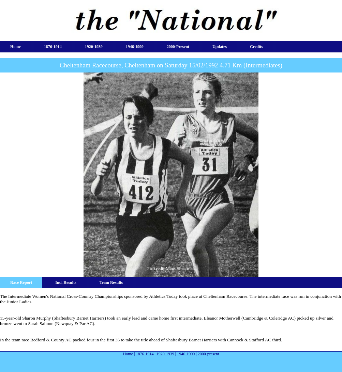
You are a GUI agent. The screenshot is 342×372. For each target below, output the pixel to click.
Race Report (21, 282)
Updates (219, 46)
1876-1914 (53, 46)
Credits (256, 46)
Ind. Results (65, 282)
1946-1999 (135, 46)
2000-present (178, 46)
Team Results (111, 282)
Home (15, 46)
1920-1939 (94, 46)
